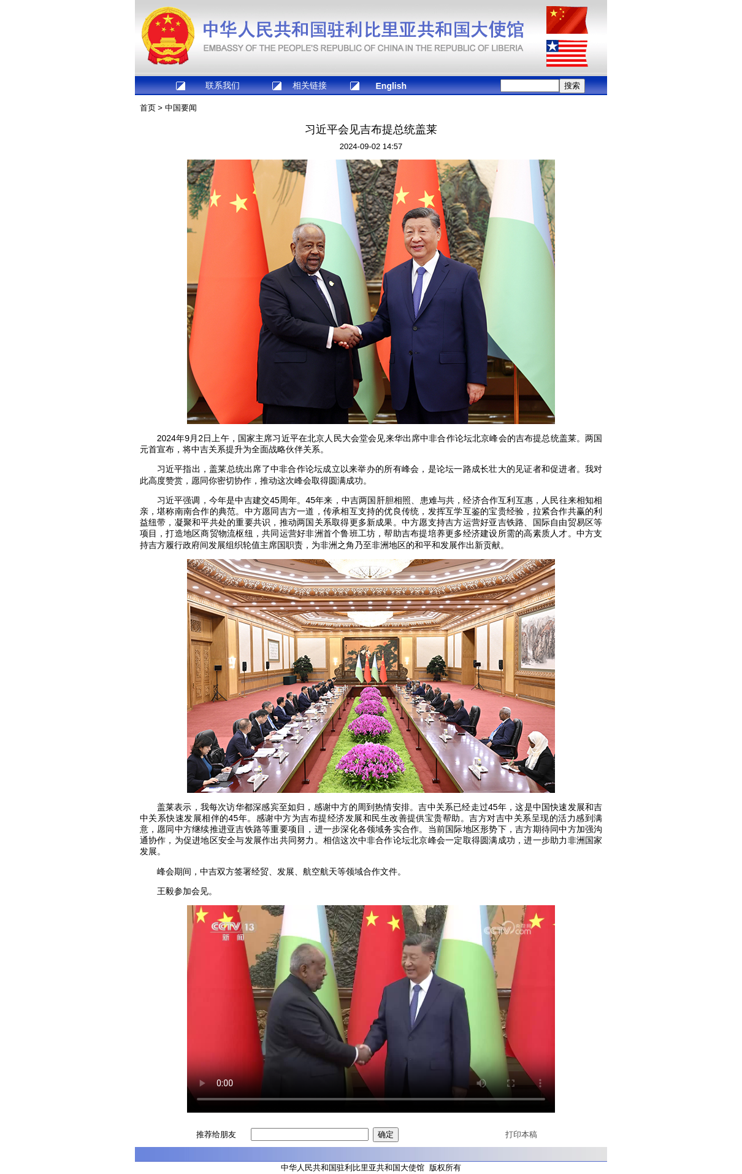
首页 (148, 107)
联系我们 (222, 85)
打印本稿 (521, 1134)
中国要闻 (181, 107)
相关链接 (310, 85)
